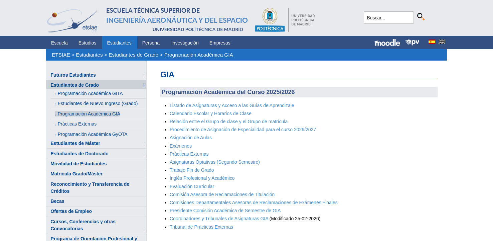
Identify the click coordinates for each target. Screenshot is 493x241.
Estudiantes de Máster (75, 143)
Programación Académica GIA (198, 55)
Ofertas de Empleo (71, 211)
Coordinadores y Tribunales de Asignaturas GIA (220, 218)
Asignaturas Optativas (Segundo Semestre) (215, 162)
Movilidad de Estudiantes (78, 163)
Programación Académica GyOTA (93, 134)
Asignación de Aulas (191, 137)
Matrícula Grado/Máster (76, 173)
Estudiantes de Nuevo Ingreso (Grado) (98, 103)
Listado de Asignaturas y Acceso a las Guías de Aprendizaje (232, 105)
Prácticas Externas (77, 124)
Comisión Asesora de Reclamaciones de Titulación (222, 194)
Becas (57, 201)
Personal (151, 43)
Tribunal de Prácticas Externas (201, 227)
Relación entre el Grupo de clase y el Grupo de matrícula (229, 121)
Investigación (185, 43)
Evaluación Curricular (192, 186)
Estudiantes (119, 43)
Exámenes (181, 146)
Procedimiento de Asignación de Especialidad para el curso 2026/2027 (243, 129)
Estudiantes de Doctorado (79, 153)
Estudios (87, 43)
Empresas (219, 43)
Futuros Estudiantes (73, 75)
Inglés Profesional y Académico (202, 178)
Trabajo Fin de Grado (192, 170)
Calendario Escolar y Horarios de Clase (211, 113)
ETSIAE (61, 55)
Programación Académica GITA (90, 93)
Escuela (59, 43)
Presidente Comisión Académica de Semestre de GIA (225, 210)
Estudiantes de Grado (133, 55)
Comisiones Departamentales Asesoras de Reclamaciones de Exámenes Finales (254, 202)
